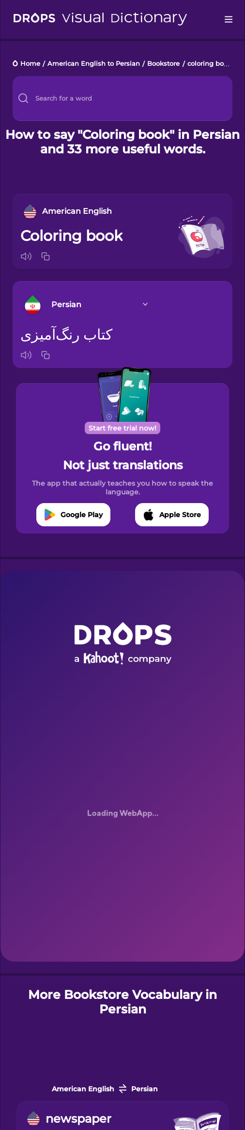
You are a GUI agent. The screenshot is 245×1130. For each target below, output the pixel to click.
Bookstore (163, 64)
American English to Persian (93, 64)
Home (30, 64)
